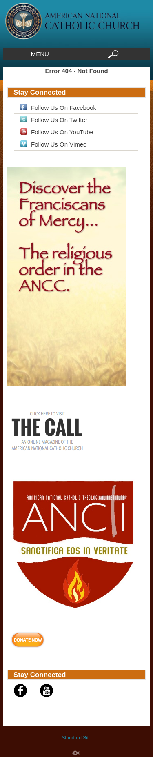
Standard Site (76, 738)
